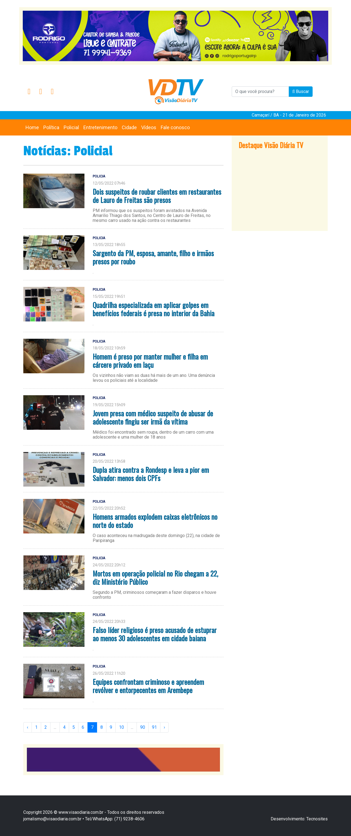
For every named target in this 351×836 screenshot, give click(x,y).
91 (154, 727)
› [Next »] (164, 727)
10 (121, 727)
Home (32, 127)
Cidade (129, 127)
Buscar (300, 91)
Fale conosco (175, 127)
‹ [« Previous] (27, 727)
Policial (71, 127)
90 (142, 727)
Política (51, 127)
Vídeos (148, 127)
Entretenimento (100, 127)
